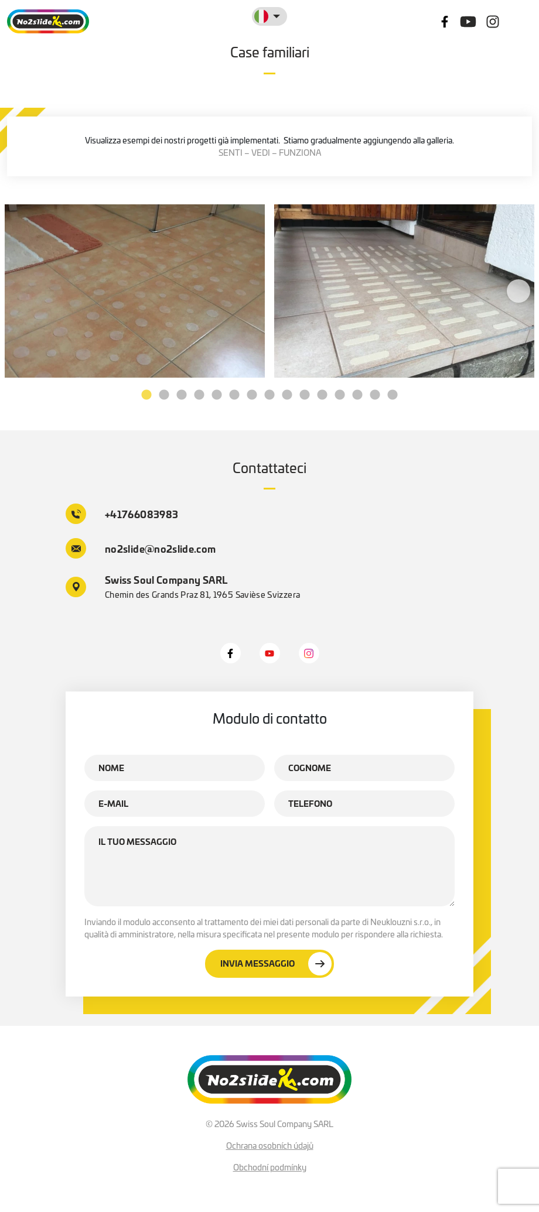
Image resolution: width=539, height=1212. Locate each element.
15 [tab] (392, 395)
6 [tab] (234, 395)
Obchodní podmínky (269, 1167)
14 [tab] (375, 395)
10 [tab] (305, 395)
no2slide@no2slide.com (141, 548)
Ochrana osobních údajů (269, 1145)
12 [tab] (340, 395)
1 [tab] (146, 395)
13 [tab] (357, 395)
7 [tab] (252, 395)
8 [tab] (269, 395)
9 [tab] (287, 395)
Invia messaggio (276, 963)
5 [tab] (217, 395)
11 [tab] (322, 395)
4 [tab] (199, 395)
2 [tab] (164, 395)
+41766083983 (122, 514)
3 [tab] (181, 395)
